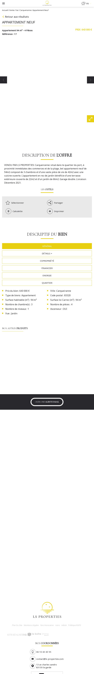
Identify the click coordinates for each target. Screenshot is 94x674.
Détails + (47, 253)
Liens (57, 625)
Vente (11, 10)
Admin (64, 625)
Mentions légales (31, 625)
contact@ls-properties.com (50, 658)
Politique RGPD (74, 625)
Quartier (47, 282)
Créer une (47, 402)
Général (47, 246)
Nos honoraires (47, 625)
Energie (47, 275)
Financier (47, 268)
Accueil (5, 10)
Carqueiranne (25, 10)
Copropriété (47, 260)
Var (17, 10)
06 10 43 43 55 (43, 651)
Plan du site (17, 625)
